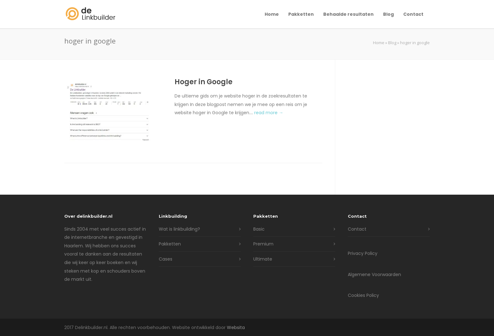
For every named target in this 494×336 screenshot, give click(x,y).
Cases (165, 259)
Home (272, 14)
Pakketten (301, 14)
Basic (259, 229)
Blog (388, 14)
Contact (413, 14)
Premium (263, 244)
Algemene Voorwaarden (374, 274)
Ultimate (262, 259)
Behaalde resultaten (348, 14)
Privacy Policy (362, 253)
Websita (236, 327)
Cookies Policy (363, 295)
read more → (268, 112)
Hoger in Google (204, 82)
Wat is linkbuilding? (179, 229)
